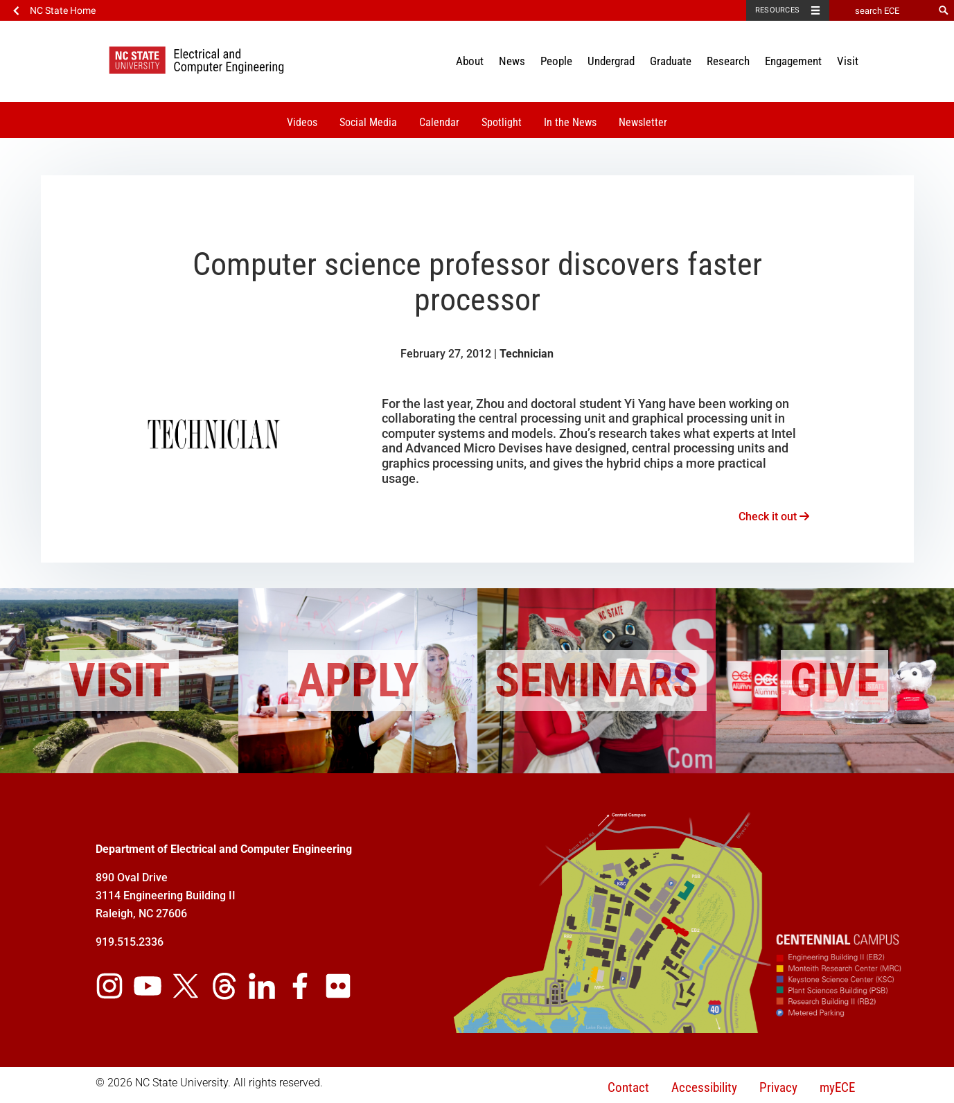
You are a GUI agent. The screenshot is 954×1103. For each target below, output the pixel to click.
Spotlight (502, 122)
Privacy (778, 1087)
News (512, 61)
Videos (302, 122)
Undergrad (611, 61)
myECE (837, 1087)
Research (728, 61)
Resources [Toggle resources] (777, 10)
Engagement (793, 61)
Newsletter (643, 122)
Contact (628, 1087)
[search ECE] (881, 10)
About (470, 61)
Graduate (670, 61)
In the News (570, 122)
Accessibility (704, 1087)
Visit (847, 61)
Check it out (774, 516)
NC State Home (63, 10)
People (556, 61)
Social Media (368, 122)
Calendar (439, 122)
